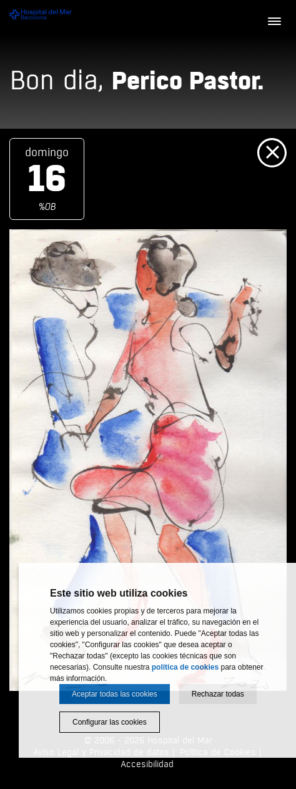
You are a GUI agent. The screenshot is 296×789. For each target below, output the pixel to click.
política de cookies (185, 667)
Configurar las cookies (109, 722)
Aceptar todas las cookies (114, 694)
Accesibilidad (147, 764)
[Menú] (274, 21)
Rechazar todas (218, 694)
